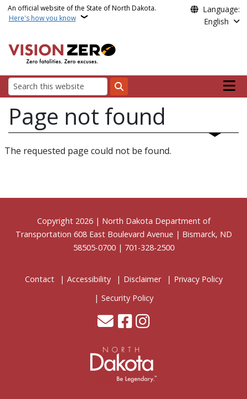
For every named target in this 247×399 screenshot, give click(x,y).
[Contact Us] (105, 322)
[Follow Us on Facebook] (125, 322)
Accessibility (89, 279)
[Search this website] (57, 86)
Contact (39, 279)
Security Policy (127, 298)
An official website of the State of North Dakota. (82, 13)
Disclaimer (142, 279)
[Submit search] (119, 86)
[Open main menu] (229, 86)
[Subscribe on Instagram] (143, 322)
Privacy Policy (198, 279)
